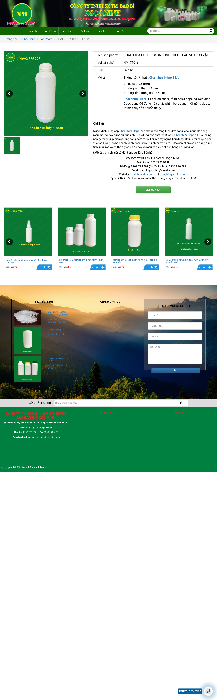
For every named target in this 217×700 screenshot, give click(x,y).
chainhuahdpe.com (142, 174)
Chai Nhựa (29, 39)
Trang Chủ (32, 31)
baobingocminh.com (174, 174)
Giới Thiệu (67, 31)
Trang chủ (11, 39)
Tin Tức (119, 31)
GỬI (176, 370)
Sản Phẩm (50, 31)
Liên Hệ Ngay (153, 189)
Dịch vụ (84, 31)
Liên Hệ (102, 31)
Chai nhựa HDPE (135, 99)
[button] (9, 93)
